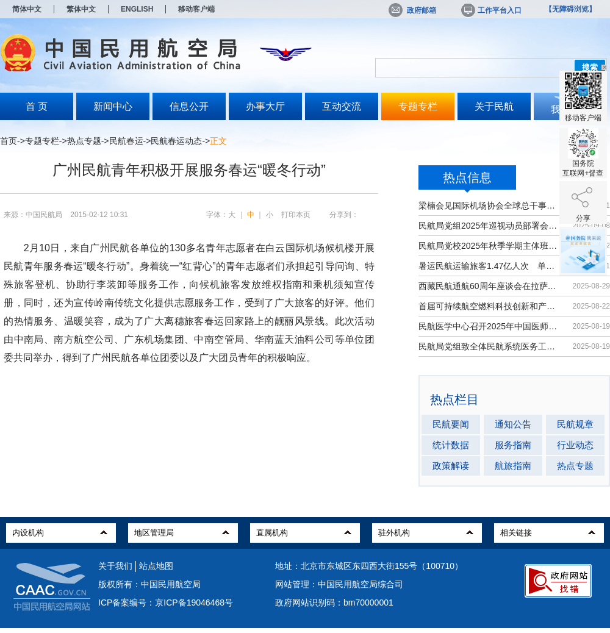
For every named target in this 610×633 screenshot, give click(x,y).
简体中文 (26, 9)
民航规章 (575, 424)
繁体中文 (81, 9)
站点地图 (156, 566)
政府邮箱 (412, 10)
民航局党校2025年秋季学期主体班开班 (489, 246)
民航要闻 (450, 424)
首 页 (37, 106)
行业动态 (575, 445)
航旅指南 (513, 465)
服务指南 (513, 445)
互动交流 (341, 106)
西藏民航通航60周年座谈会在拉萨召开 (489, 286)
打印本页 (295, 214)
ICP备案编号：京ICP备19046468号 (165, 602)
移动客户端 (196, 9)
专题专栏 (417, 106)
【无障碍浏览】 (570, 9)
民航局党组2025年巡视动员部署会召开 (489, 226)
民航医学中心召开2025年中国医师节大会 (489, 326)
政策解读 (450, 465)
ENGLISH (137, 9)
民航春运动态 (176, 141)
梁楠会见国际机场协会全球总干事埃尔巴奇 (489, 205)
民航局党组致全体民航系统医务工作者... (489, 346)
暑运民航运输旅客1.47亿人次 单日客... (489, 266)
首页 (8, 141)
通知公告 (513, 424)
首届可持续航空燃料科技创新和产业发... (489, 306)
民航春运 (126, 141)
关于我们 (115, 566)
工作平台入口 (490, 10)
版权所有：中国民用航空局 (149, 584)
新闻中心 (112, 106)
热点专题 (84, 141)
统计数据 (450, 445)
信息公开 (189, 106)
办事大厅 (265, 106)
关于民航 (494, 106)
